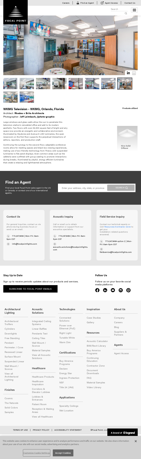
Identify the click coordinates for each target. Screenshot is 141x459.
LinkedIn (105, 290)
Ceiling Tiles (38, 338)
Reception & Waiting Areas (43, 410)
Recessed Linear (13, 352)
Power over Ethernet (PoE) (67, 327)
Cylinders (10, 328)
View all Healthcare (42, 416)
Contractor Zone (96, 365)
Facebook (97, 290)
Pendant (9, 342)
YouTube (113, 290)
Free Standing (12, 338)
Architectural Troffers (11, 322)
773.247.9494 (18, 236)
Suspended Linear (14, 361)
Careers (65, 2)
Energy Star (65, 373)
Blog (116, 327)
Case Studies (94, 317)
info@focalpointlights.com (24, 243)
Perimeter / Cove (14, 347)
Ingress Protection (69, 377)
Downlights (11, 333)
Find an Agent (87, 2)
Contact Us (130, 2)
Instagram (120, 290)
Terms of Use (20, 429)
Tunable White (67, 337)
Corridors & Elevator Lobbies (41, 390)
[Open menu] (134, 10)
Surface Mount (12, 356)
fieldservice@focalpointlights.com (116, 252)
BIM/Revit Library (96, 345)
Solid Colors (11, 407)
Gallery (90, 322)
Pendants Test (39, 333)
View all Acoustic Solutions (41, 356)
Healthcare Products (43, 376)
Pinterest (128, 290)
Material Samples (41, 350)
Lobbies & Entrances (37, 398)
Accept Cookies (63, 452)
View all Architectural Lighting (11, 376)
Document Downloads (93, 372)
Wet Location (66, 410)
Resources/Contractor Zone (117, 226)
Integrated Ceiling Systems (41, 322)
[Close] (135, 441)
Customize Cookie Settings (36, 452)
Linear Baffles (39, 328)
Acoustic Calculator (97, 341)
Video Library (94, 387)
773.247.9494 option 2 (115, 241)
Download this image (134, 73)
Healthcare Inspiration (38, 383)
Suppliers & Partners (120, 333)
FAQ (89, 377)
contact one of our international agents (26, 191)
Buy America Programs (66, 362)
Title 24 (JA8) (66, 387)
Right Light (65, 333)
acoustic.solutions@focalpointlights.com (70, 248)
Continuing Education (93, 359)
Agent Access (111, 2)
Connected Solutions (65, 319)
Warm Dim (65, 342)
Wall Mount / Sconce (12, 367)
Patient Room (39, 404)
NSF (61, 382)
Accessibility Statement (68, 429)
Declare (63, 368)
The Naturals (11, 402)
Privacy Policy (41, 429)
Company (119, 317)
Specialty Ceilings (68, 405)
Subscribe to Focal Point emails (30, 288)
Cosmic (9, 398)
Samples (9, 412)
